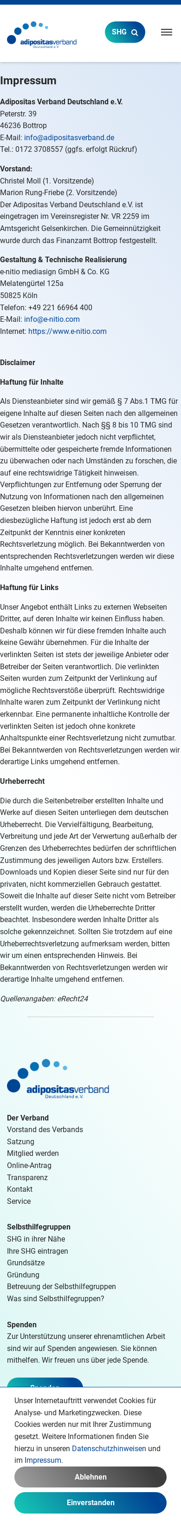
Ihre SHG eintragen (37, 1251)
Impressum (43, 1460)
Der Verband (28, 1118)
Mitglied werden (33, 1153)
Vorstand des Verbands (45, 1129)
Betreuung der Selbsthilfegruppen (61, 1286)
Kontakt (19, 1189)
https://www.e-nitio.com (67, 331)
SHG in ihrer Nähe (36, 1239)
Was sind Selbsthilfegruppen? (55, 1298)
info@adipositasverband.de (69, 137)
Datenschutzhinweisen (109, 1448)
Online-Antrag (29, 1165)
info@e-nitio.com (52, 319)
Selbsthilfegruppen (39, 1226)
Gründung (23, 1274)
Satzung (20, 1141)
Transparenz (27, 1177)
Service (19, 1201)
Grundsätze (26, 1262)
